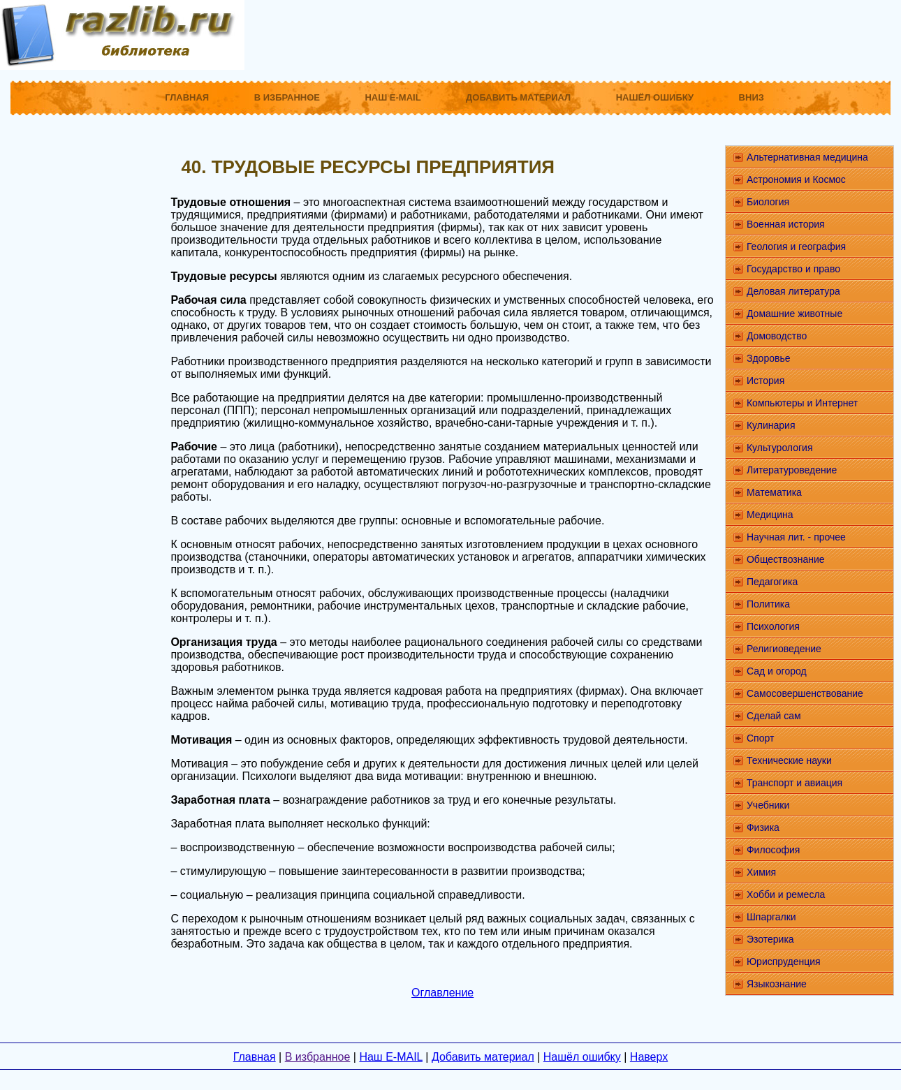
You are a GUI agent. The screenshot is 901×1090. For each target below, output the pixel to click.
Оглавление (442, 993)
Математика (774, 492)
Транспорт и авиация (794, 782)
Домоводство (777, 335)
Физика (763, 827)
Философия (773, 849)
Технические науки (789, 760)
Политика (768, 604)
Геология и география (796, 246)
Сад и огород (777, 671)
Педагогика (772, 581)
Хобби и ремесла (786, 894)
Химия (761, 872)
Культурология (780, 447)
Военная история (786, 224)
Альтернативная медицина (807, 157)
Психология (773, 626)
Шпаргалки (771, 916)
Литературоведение (792, 470)
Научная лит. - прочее (796, 537)
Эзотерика (770, 939)
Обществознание (786, 559)
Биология (768, 201)
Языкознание (777, 983)
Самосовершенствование (805, 693)
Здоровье (769, 358)
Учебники (768, 805)
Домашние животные (794, 313)
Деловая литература (793, 291)
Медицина (770, 514)
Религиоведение (784, 648)
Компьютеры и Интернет (802, 402)
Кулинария (771, 425)
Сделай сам (774, 715)
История (765, 380)
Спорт (760, 738)
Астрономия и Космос (796, 179)
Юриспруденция (784, 961)
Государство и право (793, 268)
